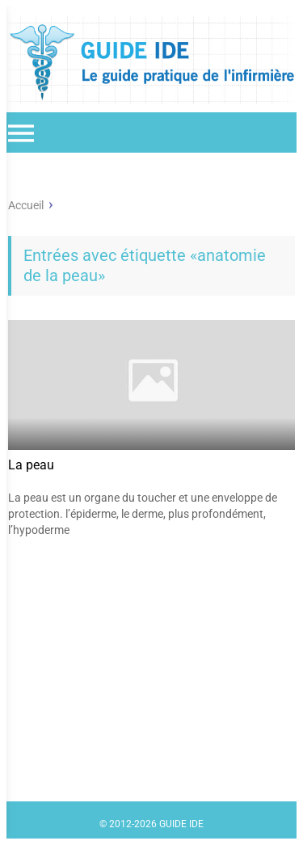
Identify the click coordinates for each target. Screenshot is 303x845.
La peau (31, 465)
